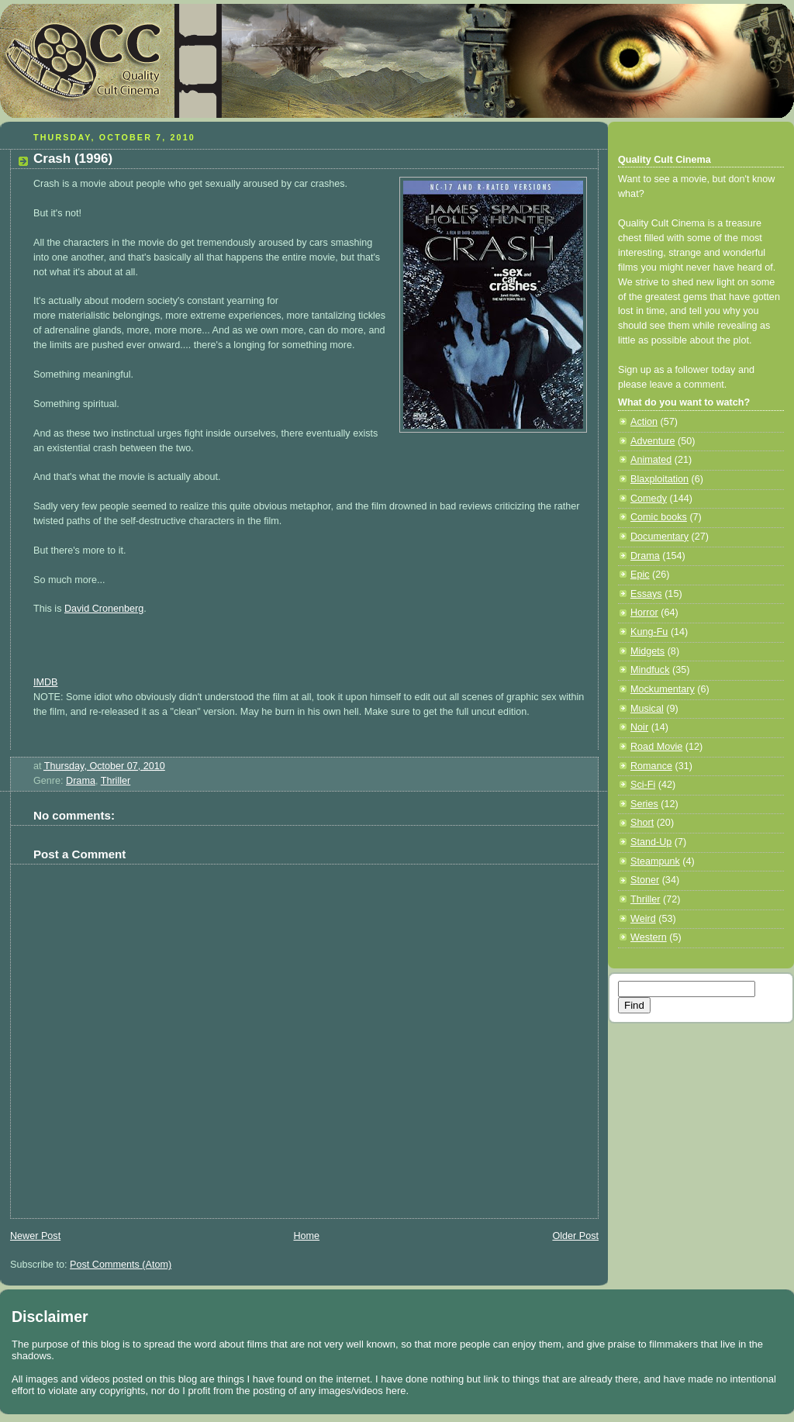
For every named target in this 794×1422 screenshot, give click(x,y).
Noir (639, 727)
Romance (651, 766)
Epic (640, 574)
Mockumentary (662, 689)
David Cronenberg (103, 608)
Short (642, 822)
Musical (647, 708)
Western (648, 937)
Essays (646, 593)
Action (644, 421)
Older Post (575, 1235)
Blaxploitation (659, 479)
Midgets (647, 651)
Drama (80, 780)
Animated (650, 459)
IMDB (45, 682)
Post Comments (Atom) (120, 1264)
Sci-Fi (642, 784)
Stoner (644, 880)
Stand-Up (650, 842)
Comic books (658, 517)
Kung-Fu (649, 631)
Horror (644, 612)
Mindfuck (649, 669)
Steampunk (655, 861)
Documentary (659, 536)
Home (306, 1235)
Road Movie (656, 746)
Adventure (652, 441)
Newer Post (35, 1235)
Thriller (116, 780)
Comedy (648, 498)
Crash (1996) (72, 158)
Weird (643, 918)
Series (644, 804)
